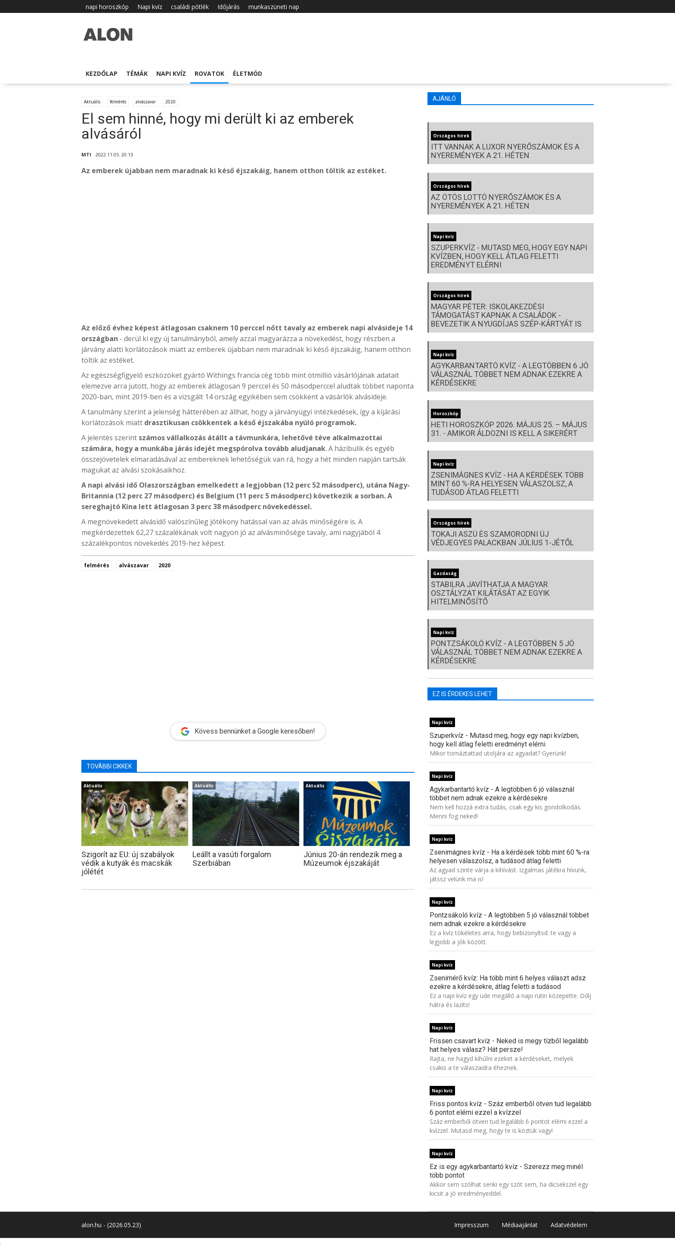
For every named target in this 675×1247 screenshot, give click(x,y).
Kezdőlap (102, 73)
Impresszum (471, 1225)
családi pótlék (190, 7)
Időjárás (228, 7)
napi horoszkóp (107, 7)
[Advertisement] (248, 251)
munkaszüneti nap (273, 7)
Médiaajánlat (520, 1225)
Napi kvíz (149, 7)
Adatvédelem (569, 1225)
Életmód (247, 73)
